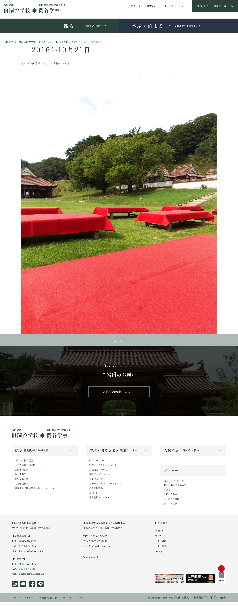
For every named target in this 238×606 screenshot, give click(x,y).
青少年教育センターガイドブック (107, 487)
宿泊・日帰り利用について (104, 467)
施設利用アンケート (100, 502)
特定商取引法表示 (52, 602)
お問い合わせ (170, 498)
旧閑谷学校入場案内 (26, 467)
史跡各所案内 (22, 472)
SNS (150, 6)
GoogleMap (89, 564)
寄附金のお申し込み (116, 393)
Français (160, 555)
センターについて (99, 462)
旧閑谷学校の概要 (24, 462)
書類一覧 (94, 497)
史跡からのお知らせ (174, 483)
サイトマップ (170, 508)
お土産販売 (21, 477)
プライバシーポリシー (24, 602)
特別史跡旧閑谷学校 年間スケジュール (36, 492)
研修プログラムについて (102, 477)
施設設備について (99, 472)
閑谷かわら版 (22, 482)
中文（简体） (162, 545)
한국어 (158, 540)
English (159, 535)
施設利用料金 (96, 492)
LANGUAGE (172, 6)
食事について (96, 482)
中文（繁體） (162, 550)
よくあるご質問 (172, 503)
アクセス (136, 6)
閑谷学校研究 (22, 487)
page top (119, 341)
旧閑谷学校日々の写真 (175, 488)
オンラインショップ (79, 602)
